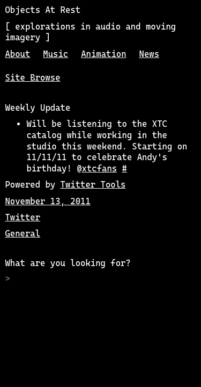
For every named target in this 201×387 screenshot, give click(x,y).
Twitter (22, 217)
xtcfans (99, 168)
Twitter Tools (93, 185)
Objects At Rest (42, 10)
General (22, 233)
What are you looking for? (67, 263)
